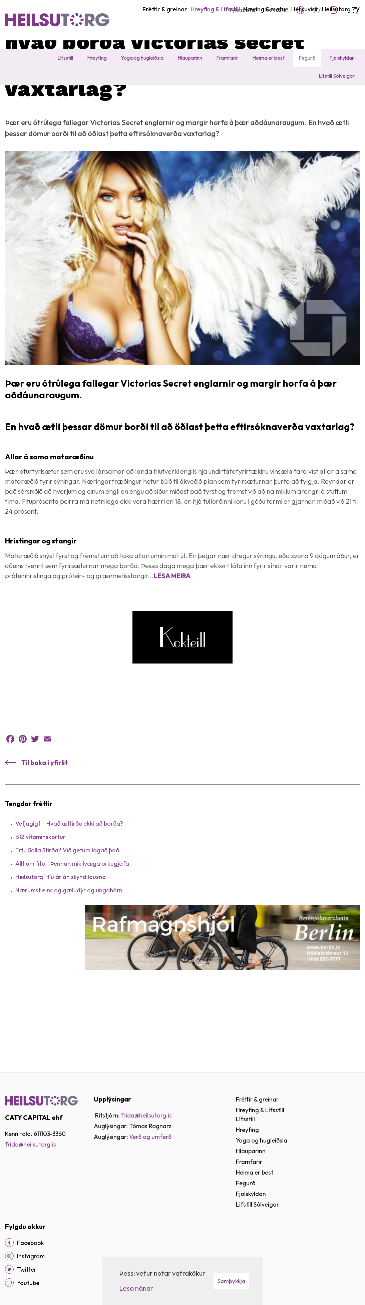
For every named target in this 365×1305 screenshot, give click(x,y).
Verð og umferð (150, 1137)
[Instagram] (9, 1256)
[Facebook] (9, 1242)
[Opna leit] (353, 10)
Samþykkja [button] (231, 1280)
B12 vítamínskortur (40, 902)
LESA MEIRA (172, 641)
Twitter (317, 10)
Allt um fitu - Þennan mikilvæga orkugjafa (72, 929)
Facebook (301, 10)
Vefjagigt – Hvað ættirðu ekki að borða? (69, 889)
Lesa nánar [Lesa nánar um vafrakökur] (136, 1288)
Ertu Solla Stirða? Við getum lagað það (67, 915)
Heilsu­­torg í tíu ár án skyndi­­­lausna (60, 942)
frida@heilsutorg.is (30, 1144)
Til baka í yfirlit (44, 828)
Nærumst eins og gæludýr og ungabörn (68, 955)
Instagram (333, 10)
